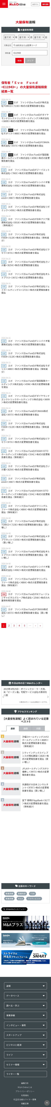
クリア (30, 60)
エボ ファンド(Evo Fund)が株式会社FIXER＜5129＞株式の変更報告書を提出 (23, 355)
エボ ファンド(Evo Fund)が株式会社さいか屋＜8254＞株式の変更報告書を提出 (25, 263)
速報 (8, 985)
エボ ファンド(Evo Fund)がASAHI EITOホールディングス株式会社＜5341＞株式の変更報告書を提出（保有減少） (25, 454)
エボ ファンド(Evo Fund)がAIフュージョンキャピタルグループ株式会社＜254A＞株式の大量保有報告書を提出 (25, 597)
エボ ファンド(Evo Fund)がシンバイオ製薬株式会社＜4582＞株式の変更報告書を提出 (25, 183)
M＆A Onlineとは (25, 1087)
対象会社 (7, 45)
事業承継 (9, 893)
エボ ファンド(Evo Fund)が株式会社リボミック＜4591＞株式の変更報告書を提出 (25, 208)
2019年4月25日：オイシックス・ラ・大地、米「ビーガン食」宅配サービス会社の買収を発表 (25, 692)
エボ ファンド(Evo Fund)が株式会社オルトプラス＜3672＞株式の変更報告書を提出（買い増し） (25, 554)
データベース (12, 995)
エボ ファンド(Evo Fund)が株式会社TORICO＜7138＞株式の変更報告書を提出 (25, 104)
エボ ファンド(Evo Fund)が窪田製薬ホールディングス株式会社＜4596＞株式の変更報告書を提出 (25, 157)
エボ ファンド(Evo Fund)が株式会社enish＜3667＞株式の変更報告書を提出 (23, 196)
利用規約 (25, 1095)
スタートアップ (13, 1035)
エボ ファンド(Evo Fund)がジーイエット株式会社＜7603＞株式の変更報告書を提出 (25, 171)
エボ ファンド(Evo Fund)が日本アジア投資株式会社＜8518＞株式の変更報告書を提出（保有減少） (25, 222)
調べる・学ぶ (12, 1005)
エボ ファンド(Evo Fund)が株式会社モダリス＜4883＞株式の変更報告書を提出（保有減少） (25, 368)
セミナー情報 (12, 1064)
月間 (38, 728)
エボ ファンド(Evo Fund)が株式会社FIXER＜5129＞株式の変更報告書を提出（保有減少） (25, 237)
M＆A (20, 898)
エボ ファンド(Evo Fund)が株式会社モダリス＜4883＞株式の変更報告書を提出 (25, 131)
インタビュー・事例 (16, 1025)
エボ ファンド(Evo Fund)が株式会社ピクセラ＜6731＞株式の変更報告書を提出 (25, 251)
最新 (13, 728)
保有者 (7, 53)
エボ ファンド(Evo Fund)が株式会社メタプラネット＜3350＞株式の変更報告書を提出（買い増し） (25, 539)
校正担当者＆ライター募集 (24, 1099)
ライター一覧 (12, 1074)
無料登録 (45, 4)
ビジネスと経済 (13, 1044)
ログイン (35, 4)
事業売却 (22, 893)
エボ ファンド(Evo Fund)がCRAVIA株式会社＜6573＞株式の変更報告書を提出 (25, 144)
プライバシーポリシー (24, 1091)
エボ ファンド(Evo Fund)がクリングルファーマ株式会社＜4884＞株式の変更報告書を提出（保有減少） (24, 509)
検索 (19, 60)
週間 (25, 728)
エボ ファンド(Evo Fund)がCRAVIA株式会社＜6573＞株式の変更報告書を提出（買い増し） (24, 612)
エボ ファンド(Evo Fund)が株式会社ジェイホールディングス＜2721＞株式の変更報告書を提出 (25, 289)
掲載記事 (25, 1103)
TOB (32, 893)
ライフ (9, 1054)
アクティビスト (34, 898)
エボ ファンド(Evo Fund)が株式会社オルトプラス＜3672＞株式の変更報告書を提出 (25, 275)
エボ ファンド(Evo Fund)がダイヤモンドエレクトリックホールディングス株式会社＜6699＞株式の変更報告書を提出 (25, 118)
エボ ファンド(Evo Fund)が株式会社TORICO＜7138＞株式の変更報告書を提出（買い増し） (25, 524)
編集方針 (25, 1083)
